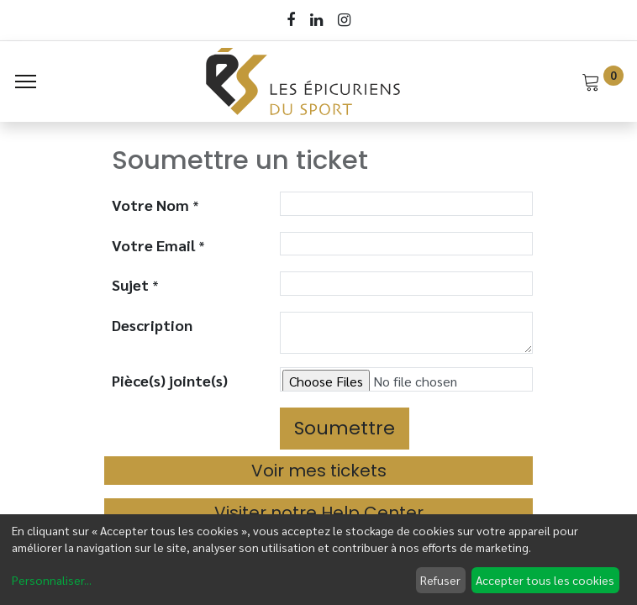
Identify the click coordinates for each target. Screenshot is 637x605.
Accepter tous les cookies (545, 579)
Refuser (440, 579)
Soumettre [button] (344, 428)
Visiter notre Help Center (319, 512)
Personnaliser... (52, 579)
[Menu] (25, 81)
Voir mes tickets (319, 470)
